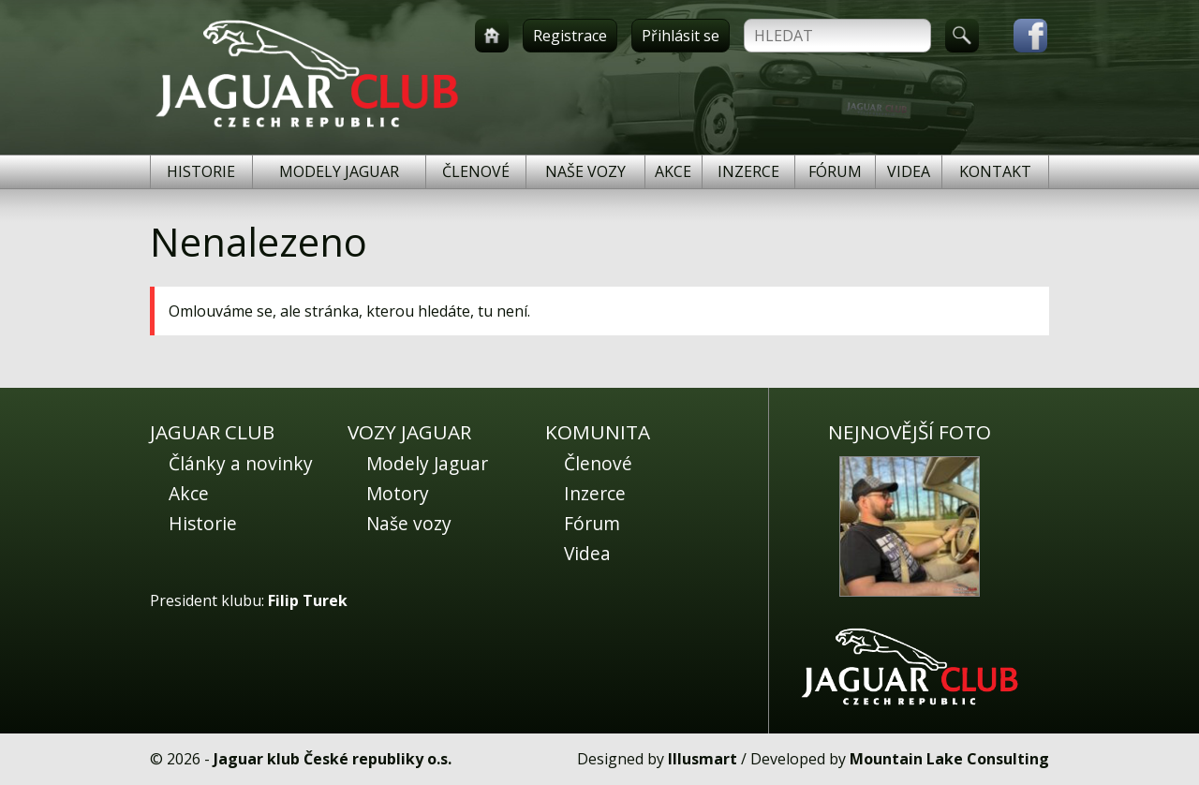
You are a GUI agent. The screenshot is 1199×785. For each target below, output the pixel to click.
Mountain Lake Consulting (949, 758)
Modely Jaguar (339, 171)
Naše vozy (585, 171)
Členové (476, 171)
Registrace (570, 35)
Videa (908, 171)
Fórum (835, 171)
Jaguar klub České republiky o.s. (332, 758)
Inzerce (748, 171)
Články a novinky (241, 463)
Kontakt (995, 171)
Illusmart (702, 758)
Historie (201, 171)
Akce (673, 171)
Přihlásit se (680, 35)
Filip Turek (308, 600)
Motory (397, 493)
